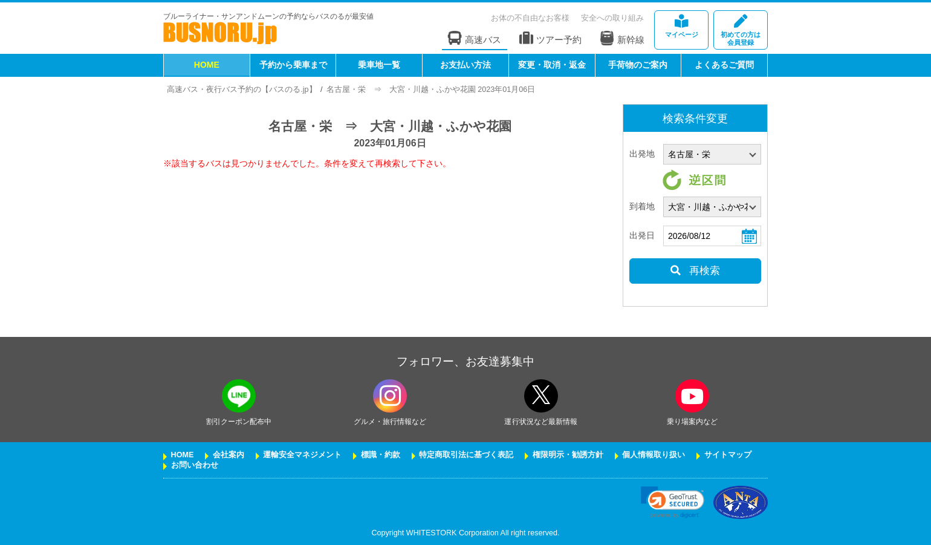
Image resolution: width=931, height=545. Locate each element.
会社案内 (228, 455)
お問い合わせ (194, 465)
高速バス (474, 38)
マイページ (681, 26)
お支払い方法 (465, 65)
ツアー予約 (550, 38)
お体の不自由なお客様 (530, 17)
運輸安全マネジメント (302, 455)
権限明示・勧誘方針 (568, 455)
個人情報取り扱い (653, 455)
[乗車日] (712, 236)
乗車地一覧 (379, 65)
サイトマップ (727, 455)
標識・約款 (380, 455)
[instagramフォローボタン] (390, 396)
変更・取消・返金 (552, 65)
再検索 (694, 270)
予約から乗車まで (293, 65)
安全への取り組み (612, 17)
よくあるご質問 (724, 65)
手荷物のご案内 (637, 65)
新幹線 (622, 38)
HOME (206, 65)
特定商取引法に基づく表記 (466, 455)
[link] (673, 502)
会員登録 (740, 31)
